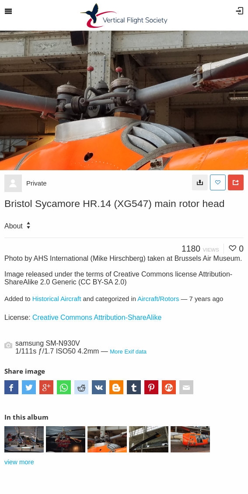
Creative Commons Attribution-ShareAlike (96, 317)
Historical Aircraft (56, 298)
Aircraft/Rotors (158, 298)
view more (19, 462)
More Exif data (128, 351)
